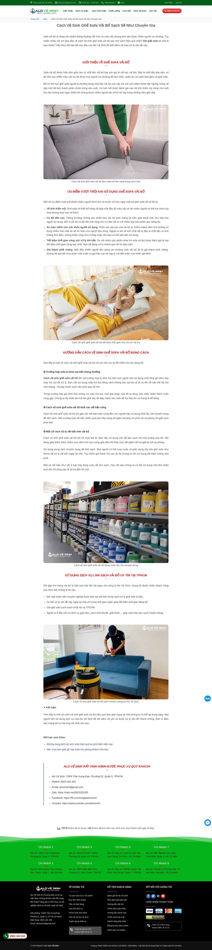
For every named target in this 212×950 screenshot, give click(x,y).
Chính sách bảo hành (78, 913)
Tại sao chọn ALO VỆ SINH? (81, 896)
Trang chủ (34, 19)
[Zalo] (208, 699)
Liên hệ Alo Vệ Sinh (15, 937)
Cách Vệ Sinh (139, 11)
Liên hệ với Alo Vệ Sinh (79, 917)
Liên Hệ (179, 3)
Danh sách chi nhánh (116, 930)
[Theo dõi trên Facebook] (148, 896)
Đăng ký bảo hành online (117, 926)
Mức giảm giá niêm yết (117, 900)
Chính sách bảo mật (116, 917)
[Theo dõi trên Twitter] (153, 896)
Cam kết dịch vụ (76, 908)
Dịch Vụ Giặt (82, 11)
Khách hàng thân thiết (116, 921)
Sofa (45, 19)
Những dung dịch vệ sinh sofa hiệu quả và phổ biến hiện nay (80, 744)
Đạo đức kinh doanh (77, 900)
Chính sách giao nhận (116, 908)
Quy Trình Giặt (99, 11)
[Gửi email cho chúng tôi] (158, 896)
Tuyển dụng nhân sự (78, 921)
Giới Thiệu (169, 3)
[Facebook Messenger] (207, 822)
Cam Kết (127, 11)
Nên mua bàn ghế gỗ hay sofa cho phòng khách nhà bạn (77, 749)
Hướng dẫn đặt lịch (115, 904)
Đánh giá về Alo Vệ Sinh (117, 896)
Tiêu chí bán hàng (76, 904)
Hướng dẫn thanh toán (117, 913)
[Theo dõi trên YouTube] (163, 896)
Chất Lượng (114, 11)
